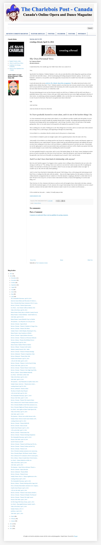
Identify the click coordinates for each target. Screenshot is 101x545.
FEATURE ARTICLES (38, 33)
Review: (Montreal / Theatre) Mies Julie (20, 356)
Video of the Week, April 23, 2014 (19, 377)
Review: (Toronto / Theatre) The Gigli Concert (22, 497)
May (12, 294)
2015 (11, 273)
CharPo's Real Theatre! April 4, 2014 (20, 488)
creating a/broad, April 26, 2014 (18, 342)
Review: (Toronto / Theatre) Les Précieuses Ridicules (23, 338)
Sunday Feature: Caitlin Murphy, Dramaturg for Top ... (24, 331)
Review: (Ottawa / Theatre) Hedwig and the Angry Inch (24, 483)
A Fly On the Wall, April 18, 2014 (19, 393)
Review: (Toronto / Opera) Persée (19, 324)
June (12, 292)
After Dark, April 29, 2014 (17, 317)
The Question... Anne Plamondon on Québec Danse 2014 (24, 381)
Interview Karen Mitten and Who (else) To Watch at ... (24, 301)
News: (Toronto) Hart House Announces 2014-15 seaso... (24, 303)
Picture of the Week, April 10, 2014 (19, 439)
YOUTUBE (71, 33)
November (14, 280)
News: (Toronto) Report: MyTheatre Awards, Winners (24, 453)
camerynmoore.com (35, 196)
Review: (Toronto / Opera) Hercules (19, 469)
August (13, 287)
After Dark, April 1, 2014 (17, 513)
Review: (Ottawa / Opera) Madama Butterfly (21, 372)
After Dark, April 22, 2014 (17, 379)
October (13, 282)
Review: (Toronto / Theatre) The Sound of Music (22, 400)
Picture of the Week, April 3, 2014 (19, 499)
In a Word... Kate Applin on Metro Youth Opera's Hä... (24, 409)
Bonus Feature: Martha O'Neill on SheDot (21, 344)
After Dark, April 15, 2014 (17, 414)
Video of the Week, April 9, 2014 (19, 462)
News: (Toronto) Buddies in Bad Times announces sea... (24, 404)
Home (61, 260)
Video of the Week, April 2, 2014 (19, 506)
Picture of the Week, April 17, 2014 (19, 398)
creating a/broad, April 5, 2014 (18, 478)
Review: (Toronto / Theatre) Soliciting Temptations (23, 435)
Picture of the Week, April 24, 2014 (19, 365)
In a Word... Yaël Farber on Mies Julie (20, 374)
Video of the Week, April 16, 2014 (19, 411)
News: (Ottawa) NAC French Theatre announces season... (24, 402)
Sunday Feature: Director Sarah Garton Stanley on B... (24, 418)
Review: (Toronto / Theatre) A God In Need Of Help (23, 363)
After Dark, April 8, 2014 (17, 465)
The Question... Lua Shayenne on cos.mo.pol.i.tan (23, 321)
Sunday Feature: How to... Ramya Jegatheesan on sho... (24, 476)
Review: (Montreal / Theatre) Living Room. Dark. (23, 354)
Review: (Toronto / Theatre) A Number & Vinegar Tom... (24, 326)
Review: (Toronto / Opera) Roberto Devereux (22, 335)
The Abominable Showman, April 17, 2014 (21, 395)
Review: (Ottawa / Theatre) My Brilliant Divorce (22, 340)
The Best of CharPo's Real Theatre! (19, 391)
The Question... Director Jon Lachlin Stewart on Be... (23, 416)
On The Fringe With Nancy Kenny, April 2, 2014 (22, 502)
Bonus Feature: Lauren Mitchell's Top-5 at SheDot (23, 319)
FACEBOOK (61, 33)
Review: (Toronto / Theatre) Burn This (20, 432)
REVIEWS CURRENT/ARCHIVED (17, 33)
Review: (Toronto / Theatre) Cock (19, 448)
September (14, 285)
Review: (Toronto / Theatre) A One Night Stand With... (24, 370)
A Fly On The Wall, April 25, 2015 (19, 361)
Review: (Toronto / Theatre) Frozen (19, 474)
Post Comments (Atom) (42, 263)
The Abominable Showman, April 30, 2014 (21, 298)
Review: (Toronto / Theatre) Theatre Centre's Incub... (23, 368)
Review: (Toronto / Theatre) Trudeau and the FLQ (23, 446)
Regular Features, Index (15, 61)
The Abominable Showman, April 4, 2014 (21, 481)
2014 (11, 276)
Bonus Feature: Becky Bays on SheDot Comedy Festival (24, 312)
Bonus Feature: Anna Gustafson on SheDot (21, 333)
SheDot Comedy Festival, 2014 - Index (20, 349)
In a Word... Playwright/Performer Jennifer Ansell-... (23, 504)
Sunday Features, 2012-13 (17, 509)
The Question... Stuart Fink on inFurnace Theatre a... (23, 467)
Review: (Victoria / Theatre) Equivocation (21, 305)
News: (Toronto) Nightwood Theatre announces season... (24, 407)
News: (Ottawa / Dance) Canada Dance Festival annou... (24, 458)
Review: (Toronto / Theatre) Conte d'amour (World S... (24, 492)
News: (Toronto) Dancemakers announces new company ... (25, 485)
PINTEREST (82, 33)
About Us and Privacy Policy (16, 63)
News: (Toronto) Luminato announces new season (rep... (24, 451)
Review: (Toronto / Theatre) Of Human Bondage (22, 351)
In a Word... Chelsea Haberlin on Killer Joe (21, 460)
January (13, 521)
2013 (11, 524)
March (13, 516)
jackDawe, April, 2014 (16, 511)
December (13, 278)
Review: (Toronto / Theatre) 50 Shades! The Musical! (23, 495)
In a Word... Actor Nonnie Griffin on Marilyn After (23, 307)
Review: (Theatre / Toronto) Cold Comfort (21, 347)
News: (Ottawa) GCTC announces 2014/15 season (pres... (24, 455)
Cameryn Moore (37, 203)
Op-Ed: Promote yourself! (17, 441)
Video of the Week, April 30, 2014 (19, 310)
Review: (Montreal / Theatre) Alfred (19, 388)
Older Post (90, 260)
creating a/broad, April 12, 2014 (18, 421)
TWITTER (51, 33)
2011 (11, 528)
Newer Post (33, 260)
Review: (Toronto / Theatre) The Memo (20, 328)
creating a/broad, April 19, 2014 (18, 386)
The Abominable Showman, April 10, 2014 (21, 437)
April (12, 296)
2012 (11, 526)
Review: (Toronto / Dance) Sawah (19, 425)
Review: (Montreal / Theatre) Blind (19, 472)
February (13, 518)
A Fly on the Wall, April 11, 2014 (19, 430)
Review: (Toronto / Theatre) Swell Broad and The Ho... (24, 444)
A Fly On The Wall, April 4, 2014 (19, 490)
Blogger (76, 536)
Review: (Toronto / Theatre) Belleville (20, 423)
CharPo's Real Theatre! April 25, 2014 (20, 358)
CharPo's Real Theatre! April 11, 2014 (20, 428)
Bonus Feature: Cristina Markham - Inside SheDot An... (24, 314)
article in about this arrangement (58, 83)
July (12, 289)
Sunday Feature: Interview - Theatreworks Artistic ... (23, 384)
